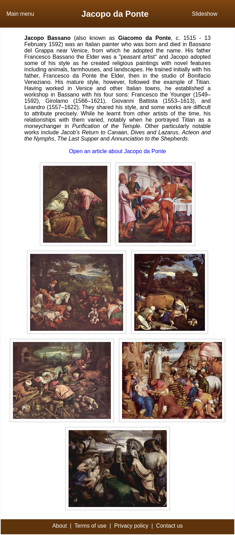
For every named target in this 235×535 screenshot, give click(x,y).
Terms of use (90, 526)
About (59, 526)
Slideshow (205, 14)
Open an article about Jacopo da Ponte (117, 151)
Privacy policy (131, 526)
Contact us (169, 526)
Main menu (20, 14)
